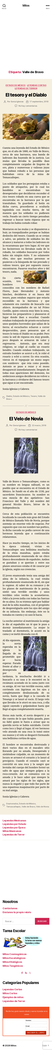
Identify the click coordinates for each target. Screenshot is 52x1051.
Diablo (9, 396)
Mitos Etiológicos (12, 962)
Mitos (26, 5)
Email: (28, 1026)
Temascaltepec (13, 806)
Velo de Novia (42, 806)
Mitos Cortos (10, 993)
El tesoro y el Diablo (26, 95)
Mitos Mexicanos (12, 831)
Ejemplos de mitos (13, 997)
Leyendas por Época (14, 827)
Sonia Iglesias (17, 101)
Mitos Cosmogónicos (15, 954)
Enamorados (12, 803)
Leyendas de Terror (26, 88)
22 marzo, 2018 (39, 425)
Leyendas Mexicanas (14, 820)
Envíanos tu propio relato (17, 912)
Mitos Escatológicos (14, 958)
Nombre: (28, 1020)
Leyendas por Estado (14, 824)
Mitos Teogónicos (13, 965)
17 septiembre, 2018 (39, 101)
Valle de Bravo (28, 806)
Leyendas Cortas (36, 85)
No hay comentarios (28, 106)
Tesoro (33, 396)
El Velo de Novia (26, 419)
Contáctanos (10, 908)
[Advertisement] (26, 43)
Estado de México (16, 85)
